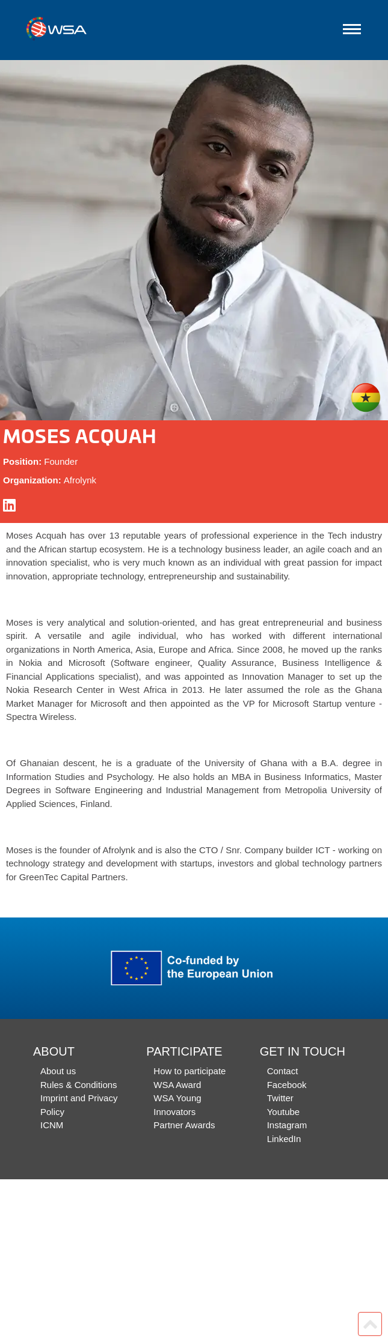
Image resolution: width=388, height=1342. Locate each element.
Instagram (287, 1125)
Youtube (283, 1112)
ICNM (51, 1125)
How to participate (189, 1071)
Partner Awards (184, 1125)
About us (58, 1071)
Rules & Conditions (78, 1085)
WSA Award (177, 1085)
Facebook (287, 1085)
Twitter (280, 1098)
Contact (282, 1071)
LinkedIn (284, 1139)
